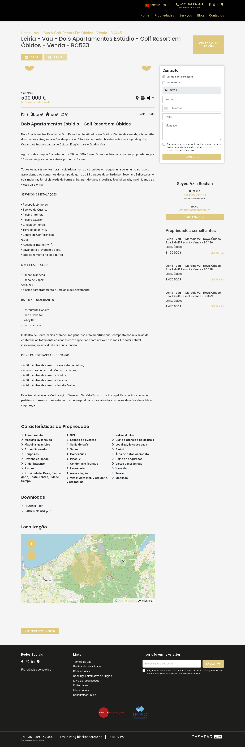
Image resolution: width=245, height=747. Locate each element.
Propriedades (164, 15)
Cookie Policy (81, 671)
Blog (200, 15)
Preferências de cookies (36, 669)
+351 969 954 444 (189, 5)
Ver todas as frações (208, 44)
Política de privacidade (87, 666)
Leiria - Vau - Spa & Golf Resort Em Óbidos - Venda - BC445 (71, 33)
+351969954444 (194, 194)
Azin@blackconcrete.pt (194, 210)
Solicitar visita (173, 82)
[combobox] (192, 108)
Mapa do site (81, 690)
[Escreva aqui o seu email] (172, 664)
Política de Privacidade (172, 673)
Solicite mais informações (180, 76)
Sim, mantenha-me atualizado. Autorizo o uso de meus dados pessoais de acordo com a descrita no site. (194, 147)
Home (144, 15)
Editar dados (80, 685)
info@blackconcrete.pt (85, 737)
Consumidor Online (84, 695)
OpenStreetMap (127, 600)
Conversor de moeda (35, 102)
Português (157, 5)
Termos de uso (82, 661)
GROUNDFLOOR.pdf (38, 511)
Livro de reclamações (86, 680)
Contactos (216, 15)
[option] (33, 78)
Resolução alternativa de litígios (92, 676)
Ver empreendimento (40, 631)
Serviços (185, 15)
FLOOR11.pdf (34, 505)
